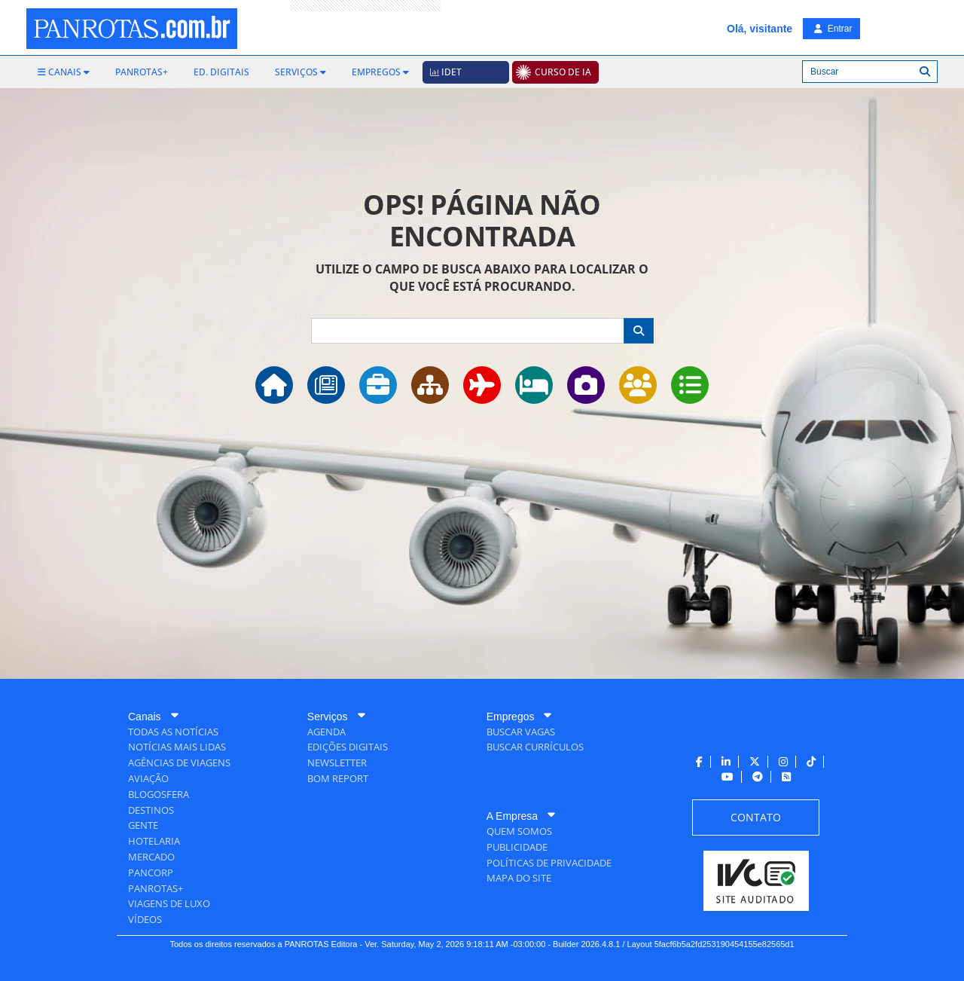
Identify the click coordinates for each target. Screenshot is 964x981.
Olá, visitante (759, 29)
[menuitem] (63, 72)
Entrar (833, 28)
